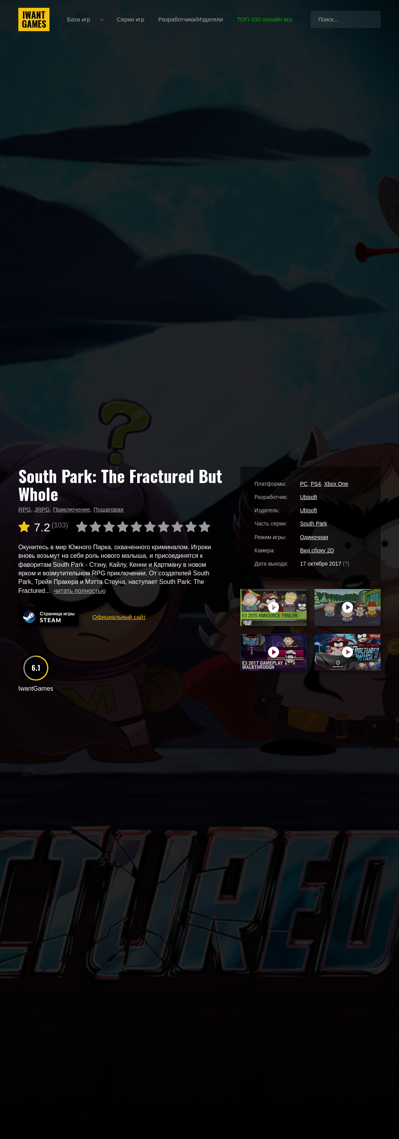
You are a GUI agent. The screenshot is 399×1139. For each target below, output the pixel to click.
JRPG (42, 509)
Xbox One (336, 484)
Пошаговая (109, 509)
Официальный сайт (119, 617)
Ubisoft (308, 497)
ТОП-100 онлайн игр (264, 19)
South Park (313, 523)
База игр (78, 19)
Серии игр (131, 19)
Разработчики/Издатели (190, 19)
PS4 (316, 484)
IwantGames (33, 19)
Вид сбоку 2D (317, 550)
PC (303, 484)
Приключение (71, 509)
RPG (24, 509)
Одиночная (314, 537)
